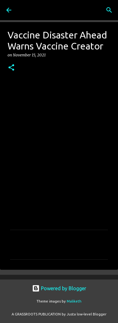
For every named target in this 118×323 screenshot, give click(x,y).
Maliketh (74, 301)
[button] (11, 68)
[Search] (109, 10)
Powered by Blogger (59, 288)
